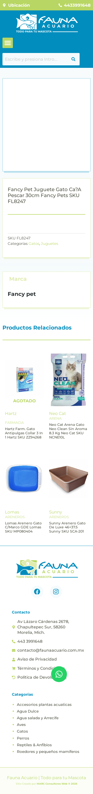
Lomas (12, 512)
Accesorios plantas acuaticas (44, 704)
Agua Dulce (28, 711)
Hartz (11, 413)
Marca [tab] (18, 279)
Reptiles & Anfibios (34, 745)
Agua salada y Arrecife (38, 718)
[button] (7, 43)
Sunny (55, 512)
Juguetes (49, 243)
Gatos (34, 243)
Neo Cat (57, 413)
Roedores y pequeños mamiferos (48, 751)
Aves (21, 724)
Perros (23, 738)
